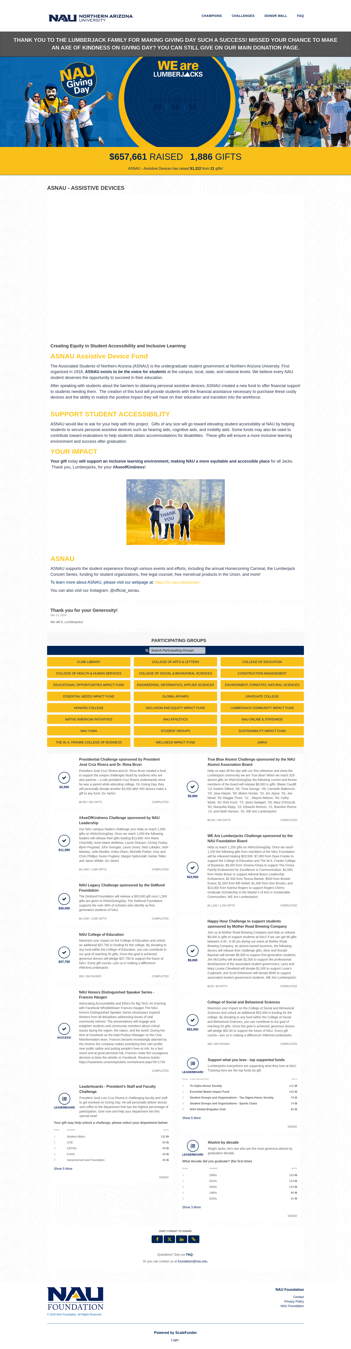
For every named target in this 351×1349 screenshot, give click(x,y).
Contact (298, 1297)
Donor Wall (275, 16)
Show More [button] (63, 1168)
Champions (212, 16)
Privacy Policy (294, 1301)
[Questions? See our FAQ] (189, 1254)
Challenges (243, 16)
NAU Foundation (292, 1306)
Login (175, 1340)
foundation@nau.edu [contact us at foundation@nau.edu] (192, 1261)
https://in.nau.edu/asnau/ (177, 582)
